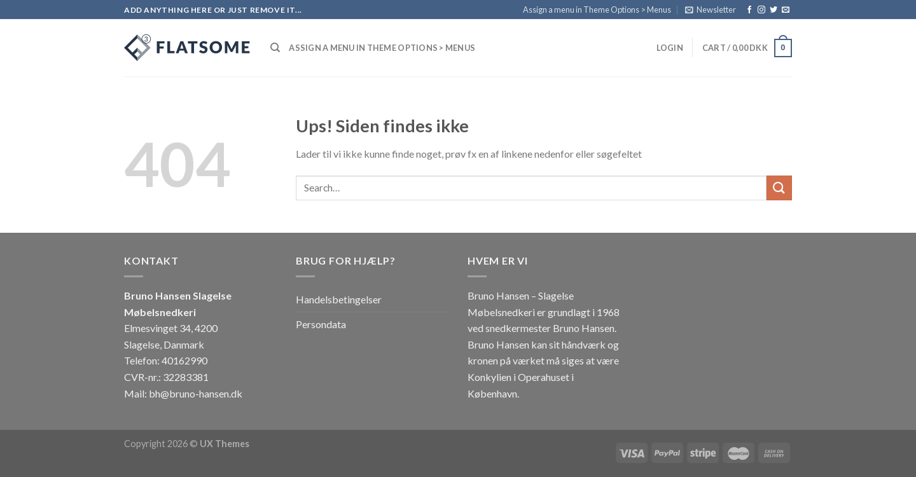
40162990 (184, 360)
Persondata (321, 324)
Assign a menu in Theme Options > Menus (597, 9)
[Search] (275, 48)
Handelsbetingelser (339, 299)
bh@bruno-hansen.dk (195, 393)
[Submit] (779, 188)
